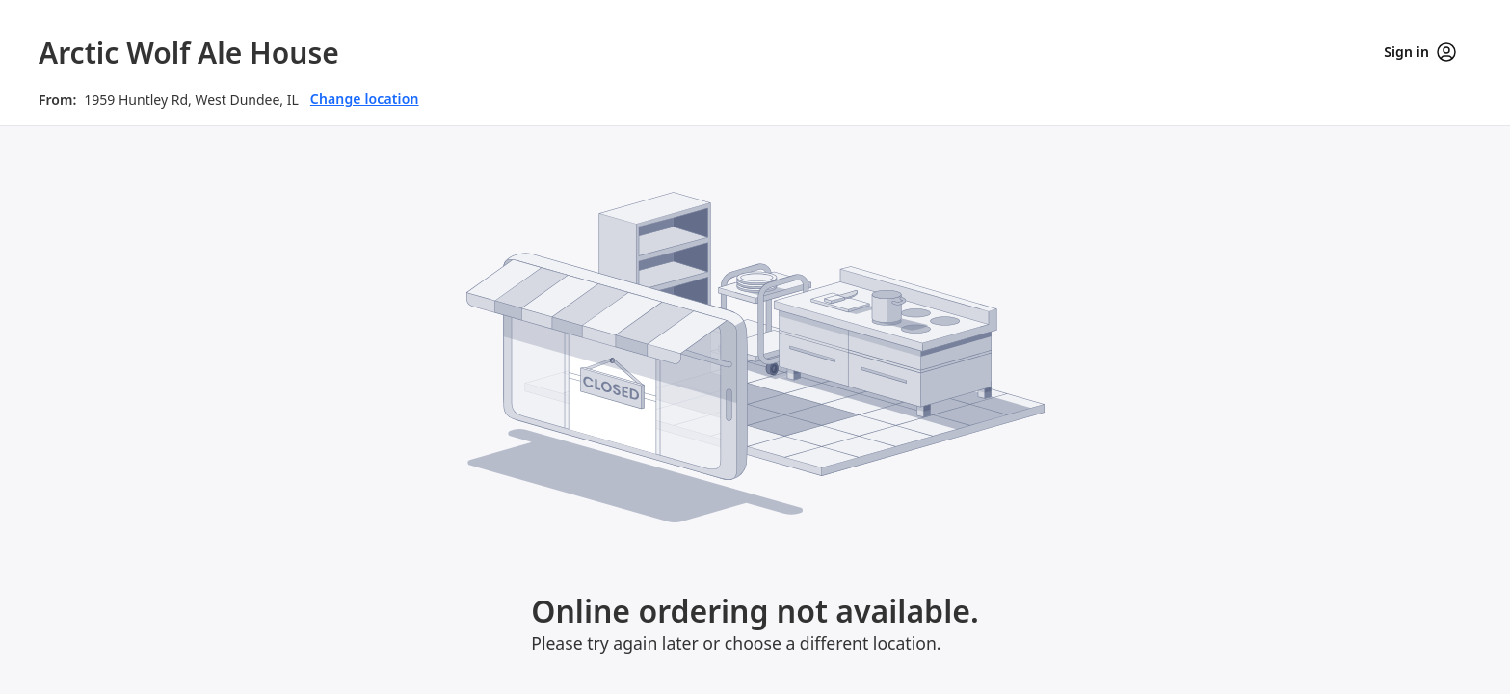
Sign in (1420, 52)
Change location (364, 99)
